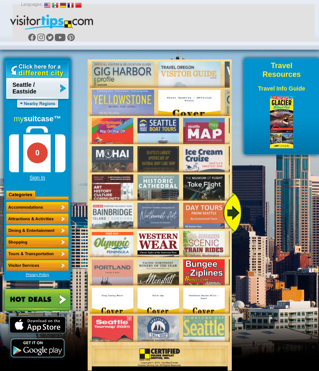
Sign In (37, 178)
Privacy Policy (37, 275)
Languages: (32, 4)
